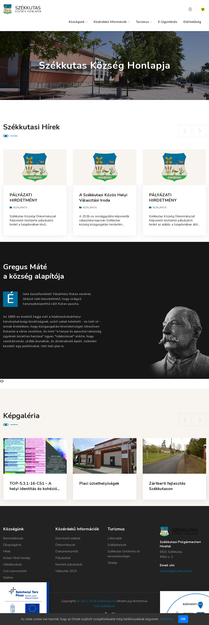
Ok (183, 619)
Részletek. (167, 619)
